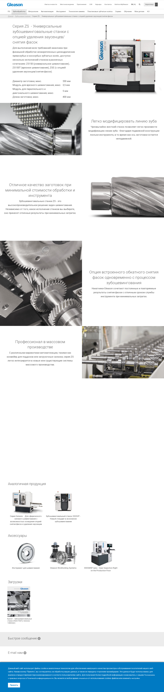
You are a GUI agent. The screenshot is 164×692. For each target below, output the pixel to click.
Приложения (81, 4)
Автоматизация (47, 11)
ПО (9, 11)
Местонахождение (67, 4)
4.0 (148, 11)
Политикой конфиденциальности (43, 678)
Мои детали (139, 11)
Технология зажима (77, 11)
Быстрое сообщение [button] (26, 639)
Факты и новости (51, 4)
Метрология (33, 11)
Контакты (108, 4)
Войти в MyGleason (121, 4)
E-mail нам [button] (18, 653)
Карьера (98, 4)
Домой (10, 16)
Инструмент (61, 11)
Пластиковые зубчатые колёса (99, 11)
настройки (141, 678)
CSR (90, 4)
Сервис (118, 11)
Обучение (128, 11)
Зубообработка (19, 11)
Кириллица (149, 4)
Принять (14, 685)
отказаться (88, 678)
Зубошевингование (23, 16)
